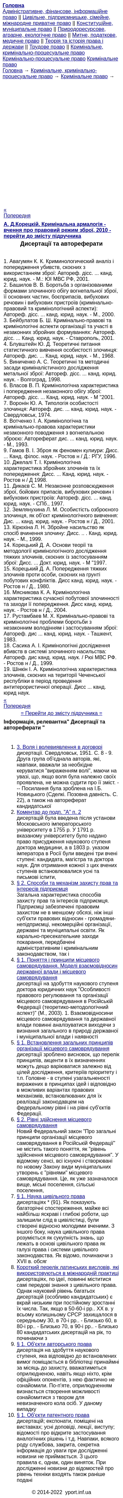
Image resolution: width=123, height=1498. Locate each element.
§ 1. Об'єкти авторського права (54, 1344)
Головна (13, 70)
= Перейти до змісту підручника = (61, 713)
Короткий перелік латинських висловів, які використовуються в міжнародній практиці (68, 1270)
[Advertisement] (61, 141)
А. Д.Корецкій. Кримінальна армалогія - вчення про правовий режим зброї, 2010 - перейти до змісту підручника (57, 230)
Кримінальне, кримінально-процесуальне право (53, 50)
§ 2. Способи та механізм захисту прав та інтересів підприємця (67, 886)
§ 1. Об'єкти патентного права (53, 1415)
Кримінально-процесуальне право (44, 58)
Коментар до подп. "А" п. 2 (49, 812)
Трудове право (47, 47)
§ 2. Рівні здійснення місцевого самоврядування (54, 1122)
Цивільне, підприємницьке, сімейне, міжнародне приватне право (56, 20)
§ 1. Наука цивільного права (51, 1196)
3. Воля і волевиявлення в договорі (59, 747)
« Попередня (17, 212)
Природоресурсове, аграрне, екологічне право (54, 32)
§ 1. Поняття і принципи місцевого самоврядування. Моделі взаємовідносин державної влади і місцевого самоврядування (67, 968)
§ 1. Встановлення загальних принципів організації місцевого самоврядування (65, 1045)
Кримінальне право (84, 76)
